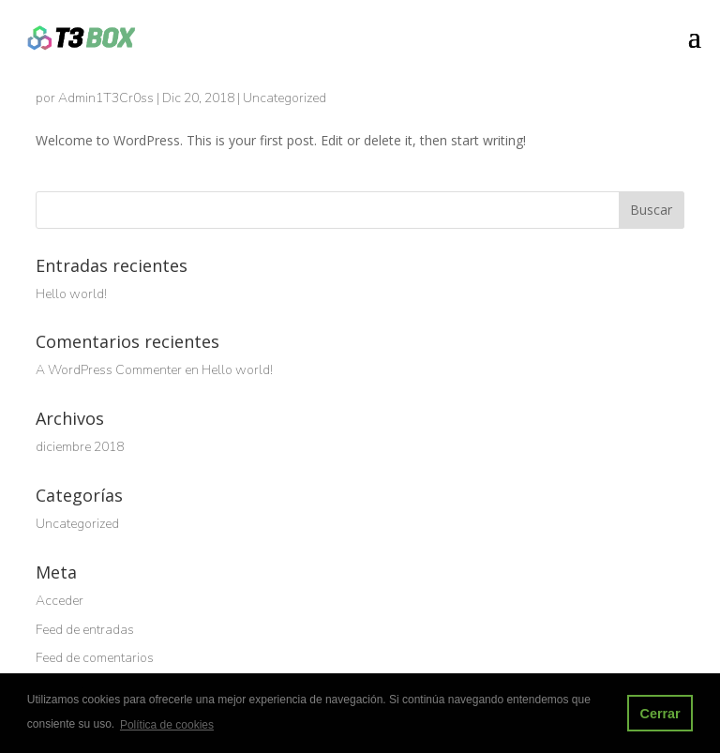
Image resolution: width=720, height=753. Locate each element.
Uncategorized (284, 98)
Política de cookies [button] (167, 724)
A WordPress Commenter (109, 370)
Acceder (59, 601)
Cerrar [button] (659, 713)
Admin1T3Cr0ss (106, 98)
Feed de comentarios (95, 658)
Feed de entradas (85, 630)
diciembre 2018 (80, 447)
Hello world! (71, 294)
